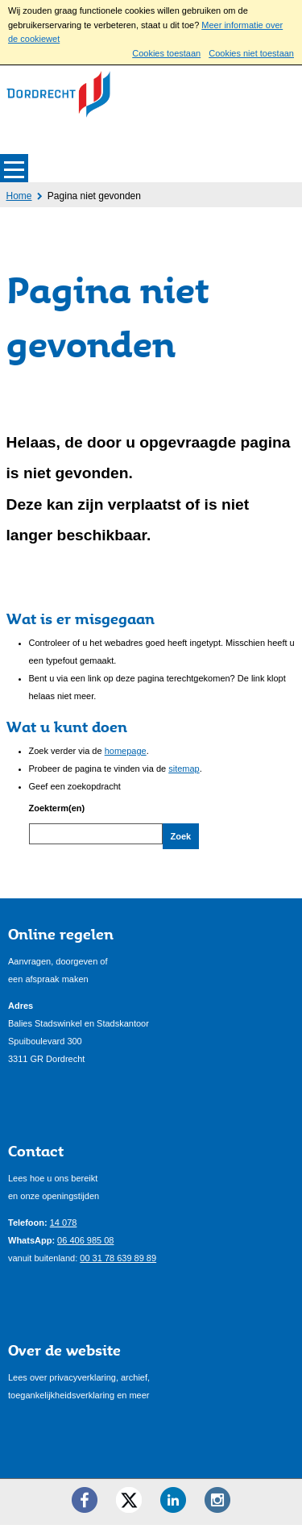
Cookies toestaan (166, 53)
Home (19, 196)
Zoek (181, 836)
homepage (126, 751)
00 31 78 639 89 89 (118, 1265)
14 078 (63, 1230)
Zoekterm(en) (57, 808)
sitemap (184, 768)
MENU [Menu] (14, 168)
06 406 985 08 (85, 1247)
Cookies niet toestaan (251, 53)
